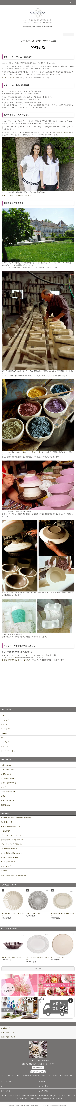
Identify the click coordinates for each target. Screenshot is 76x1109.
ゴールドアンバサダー (9, 862)
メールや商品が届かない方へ (11, 853)
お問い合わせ (5, 1091)
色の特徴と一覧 (6, 822)
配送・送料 (21, 1096)
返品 (28, 1096)
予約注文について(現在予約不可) (12, 840)
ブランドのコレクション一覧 (11, 835)
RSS (44, 1098)
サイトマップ (5, 866)
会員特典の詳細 (38, 1067)
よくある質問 (5, 831)
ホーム (4, 1096)
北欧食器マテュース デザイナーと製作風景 (16, 818)
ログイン (4, 1086)
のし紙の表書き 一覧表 (9, 848)
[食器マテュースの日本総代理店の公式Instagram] (38, 30)
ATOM (49, 1098)
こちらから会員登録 (38, 1072)
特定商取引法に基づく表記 (48, 1096)
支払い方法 (12, 1096)
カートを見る (43, 1086)
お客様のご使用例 (35, 1098)
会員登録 (42, 1081)
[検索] (68, 34)
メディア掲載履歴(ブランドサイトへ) (14, 875)
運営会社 (4, 870)
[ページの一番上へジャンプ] (38, 1024)
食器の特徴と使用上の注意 (10, 826)
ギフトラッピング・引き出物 (11, 844)
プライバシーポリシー (66, 1096)
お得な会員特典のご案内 (9, 857)
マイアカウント (6, 1081)
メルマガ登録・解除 (20, 1098)
